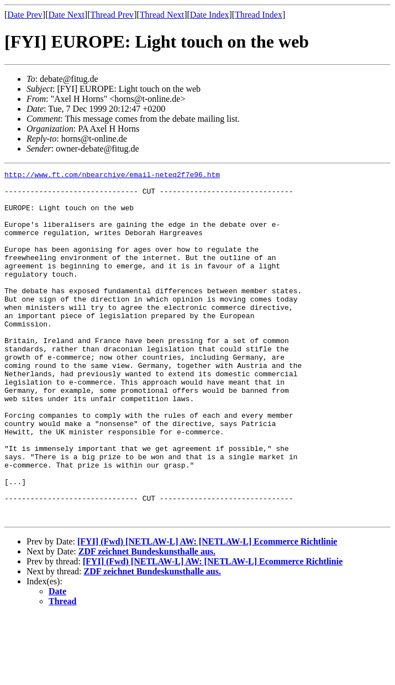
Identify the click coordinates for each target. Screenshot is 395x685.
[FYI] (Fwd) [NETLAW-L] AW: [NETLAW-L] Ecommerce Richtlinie (207, 611)
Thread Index (258, 14)
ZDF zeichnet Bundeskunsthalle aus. (146, 621)
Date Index (209, 14)
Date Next (67, 14)
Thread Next (162, 14)
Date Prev (25, 14)
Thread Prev (112, 14)
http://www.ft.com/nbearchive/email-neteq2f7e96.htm (112, 176)
